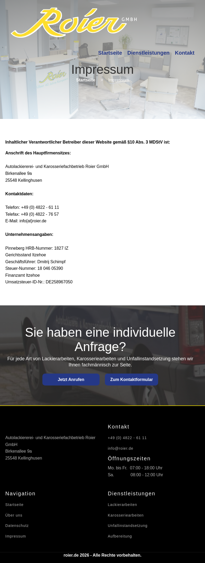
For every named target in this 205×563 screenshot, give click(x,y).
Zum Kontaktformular (131, 379)
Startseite (110, 53)
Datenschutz (17, 526)
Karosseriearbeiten (126, 515)
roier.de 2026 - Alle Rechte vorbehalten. (102, 555)
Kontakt (184, 53)
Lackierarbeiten (122, 505)
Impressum (15, 536)
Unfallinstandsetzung (128, 526)
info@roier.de (120, 449)
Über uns (14, 515)
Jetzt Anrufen (71, 379)
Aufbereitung (120, 536)
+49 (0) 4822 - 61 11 (127, 438)
